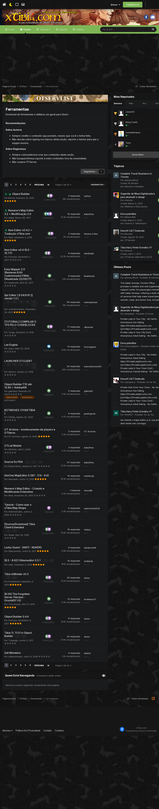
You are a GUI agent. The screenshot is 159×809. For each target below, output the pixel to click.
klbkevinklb (122, 230)
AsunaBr (80, 540)
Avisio (79, 638)
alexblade (81, 276)
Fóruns (27, 44)
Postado (142, 290)
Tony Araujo (14, 669)
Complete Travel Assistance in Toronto (133, 287)
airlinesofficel (123, 193)
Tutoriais (44, 42)
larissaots (13, 528)
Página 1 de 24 (63, 197)
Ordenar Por (90, 197)
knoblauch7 (82, 662)
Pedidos (79, 42)
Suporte (63, 42)
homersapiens (124, 359)
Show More (130, 167)
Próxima (39, 197)
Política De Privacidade (28, 804)
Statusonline (14, 606)
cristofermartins (16, 337)
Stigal (11, 236)
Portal (11, 42)
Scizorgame (82, 384)
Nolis (10, 544)
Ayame (79, 727)
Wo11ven (12, 496)
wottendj (80, 618)
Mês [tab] (123, 116)
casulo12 (122, 124)
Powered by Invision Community (141, 804)
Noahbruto (81, 302)
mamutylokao (83, 331)
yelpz (11, 385)
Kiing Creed (124, 135)
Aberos (12, 412)
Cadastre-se (132, 4)
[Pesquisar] (116, 42)
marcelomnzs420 (85, 405)
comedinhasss (125, 145)
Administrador (15, 564)
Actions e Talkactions (128, 236)
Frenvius (12, 278)
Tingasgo (13, 714)
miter (10, 623)
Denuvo (120, 263)
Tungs (11, 369)
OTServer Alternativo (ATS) (130, 270)
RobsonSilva (14, 512)
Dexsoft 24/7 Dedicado (125, 243)
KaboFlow (81, 231)
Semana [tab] (110, 116)
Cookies (59, 804)
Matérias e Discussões (128, 219)
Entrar (115, 4)
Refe (10, 259)
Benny (11, 213)
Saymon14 (13, 310)
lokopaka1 (122, 326)
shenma (121, 213)
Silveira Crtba (83, 254)
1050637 (121, 427)
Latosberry (122, 395)
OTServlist (122, 253)
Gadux (79, 585)
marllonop (81, 525)
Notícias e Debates (126, 199)
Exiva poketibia (120, 227)
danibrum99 (82, 603)
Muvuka (121, 247)
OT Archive (14, 483)
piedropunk (82, 460)
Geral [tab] (149, 116)
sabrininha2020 (84, 561)
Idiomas (7, 804)
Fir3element (14, 639)
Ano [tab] (137, 116)
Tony (120, 155)
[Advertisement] (79, 70)
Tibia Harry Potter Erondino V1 (128, 260)
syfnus (79, 209)
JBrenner (80, 361)
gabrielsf (12, 434)
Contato (47, 804)
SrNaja (11, 463)
